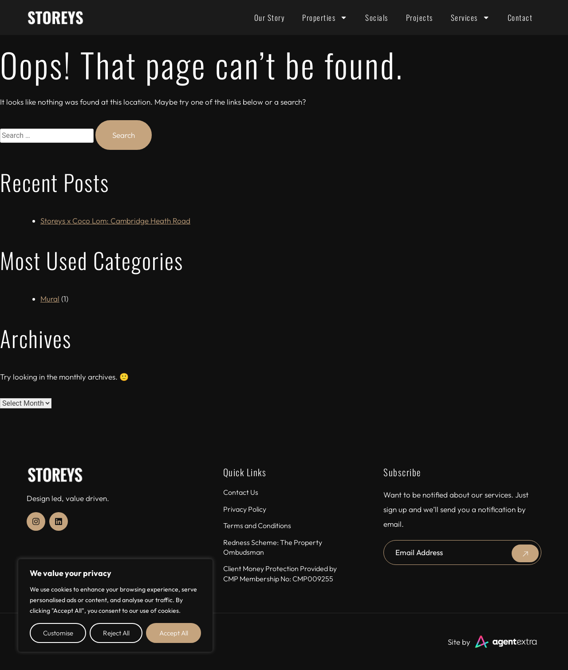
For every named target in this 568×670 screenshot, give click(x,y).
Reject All (116, 633)
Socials (376, 17)
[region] (115, 605)
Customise (58, 633)
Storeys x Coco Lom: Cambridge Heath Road (115, 220)
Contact (520, 17)
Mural (49, 298)
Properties (324, 17)
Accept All (173, 633)
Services (470, 17)
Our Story (269, 17)
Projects (419, 17)
